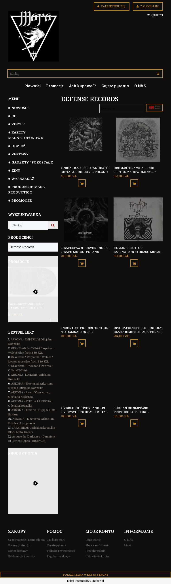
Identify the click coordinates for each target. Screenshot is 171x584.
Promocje (21, 201)
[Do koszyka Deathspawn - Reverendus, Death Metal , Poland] (82, 261)
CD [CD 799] (14, 116)
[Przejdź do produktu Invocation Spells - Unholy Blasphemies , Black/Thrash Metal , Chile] (138, 297)
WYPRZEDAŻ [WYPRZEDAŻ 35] (22, 179)
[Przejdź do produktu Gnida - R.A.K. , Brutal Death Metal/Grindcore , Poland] (85, 139)
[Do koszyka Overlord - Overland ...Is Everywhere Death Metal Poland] (82, 418)
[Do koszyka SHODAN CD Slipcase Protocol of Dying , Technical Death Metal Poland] (134, 418)
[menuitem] (33, 85)
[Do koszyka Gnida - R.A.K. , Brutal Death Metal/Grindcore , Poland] (82, 182)
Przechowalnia (95, 550)
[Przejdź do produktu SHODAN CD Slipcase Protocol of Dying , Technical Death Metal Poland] (138, 376)
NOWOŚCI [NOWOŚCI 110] (20, 108)
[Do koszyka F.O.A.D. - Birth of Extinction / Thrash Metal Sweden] (134, 261)
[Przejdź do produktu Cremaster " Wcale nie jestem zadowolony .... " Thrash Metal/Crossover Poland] (138, 139)
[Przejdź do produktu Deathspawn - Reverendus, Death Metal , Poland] (85, 218)
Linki (127, 545)
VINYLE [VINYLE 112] (18, 124)
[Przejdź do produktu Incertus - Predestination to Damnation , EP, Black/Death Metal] (85, 297)
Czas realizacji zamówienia (26, 539)
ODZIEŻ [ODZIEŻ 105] (18, 146)
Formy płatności (19, 545)
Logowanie (93, 539)
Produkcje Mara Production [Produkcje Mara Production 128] (26, 189)
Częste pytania (56, 545)
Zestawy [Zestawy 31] (19, 154)
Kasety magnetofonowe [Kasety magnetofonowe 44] (25, 135)
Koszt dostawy (18, 550)
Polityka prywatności (61, 550)
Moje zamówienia (97, 545)
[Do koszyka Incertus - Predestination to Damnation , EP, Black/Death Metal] (82, 339)
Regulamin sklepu (58, 556)
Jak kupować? (56, 539)
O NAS (128, 539)
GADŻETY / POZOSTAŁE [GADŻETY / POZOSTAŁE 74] (32, 162)
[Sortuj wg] (121, 108)
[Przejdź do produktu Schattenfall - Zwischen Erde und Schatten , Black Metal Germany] (33, 490)
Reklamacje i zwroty (21, 556)
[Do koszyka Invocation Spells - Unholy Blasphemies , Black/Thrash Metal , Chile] (134, 339)
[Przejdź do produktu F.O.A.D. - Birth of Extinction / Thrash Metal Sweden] (138, 218)
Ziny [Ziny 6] (15, 171)
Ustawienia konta (97, 556)
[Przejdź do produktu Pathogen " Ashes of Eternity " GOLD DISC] (33, 288)
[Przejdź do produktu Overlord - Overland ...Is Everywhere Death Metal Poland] (85, 376)
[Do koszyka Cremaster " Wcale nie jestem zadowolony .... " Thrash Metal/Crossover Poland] (134, 182)
